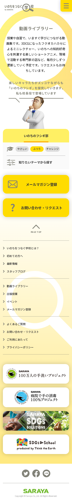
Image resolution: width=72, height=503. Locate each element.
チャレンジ (53, 149)
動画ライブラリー (17, 286)
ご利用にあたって (17, 339)
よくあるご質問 (16, 324)
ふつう (37, 149)
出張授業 (12, 294)
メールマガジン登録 (32, 184)
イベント (12, 301)
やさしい (22, 149)
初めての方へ (15, 256)
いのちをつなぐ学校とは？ (23, 248)
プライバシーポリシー (20, 347)
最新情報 (12, 264)
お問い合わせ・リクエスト (36, 208)
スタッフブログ (16, 271)
